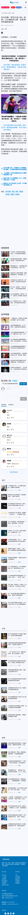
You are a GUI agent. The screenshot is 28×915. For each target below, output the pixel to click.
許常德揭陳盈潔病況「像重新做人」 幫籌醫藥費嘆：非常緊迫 (17, 780)
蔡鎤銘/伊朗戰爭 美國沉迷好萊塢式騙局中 (17, 558)
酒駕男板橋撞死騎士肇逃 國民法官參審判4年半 (17, 670)
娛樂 (19, 747)
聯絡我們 (17, 879)
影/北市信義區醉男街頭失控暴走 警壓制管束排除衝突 (17, 679)
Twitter (3, 913)
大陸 (19, 508)
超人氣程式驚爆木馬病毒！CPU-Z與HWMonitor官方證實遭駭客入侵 (17, 603)
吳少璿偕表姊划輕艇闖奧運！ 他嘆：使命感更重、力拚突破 (19, 340)
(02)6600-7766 (9, 897)
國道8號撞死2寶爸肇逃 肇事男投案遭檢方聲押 (17, 715)
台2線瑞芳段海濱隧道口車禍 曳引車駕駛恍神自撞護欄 (17, 706)
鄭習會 (13, 7)
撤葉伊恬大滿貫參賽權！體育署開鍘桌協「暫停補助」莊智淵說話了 (19, 274)
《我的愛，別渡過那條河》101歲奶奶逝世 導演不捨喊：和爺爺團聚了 (17, 798)
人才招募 (4, 877)
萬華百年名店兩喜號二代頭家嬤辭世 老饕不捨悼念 (17, 495)
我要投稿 (17, 883)
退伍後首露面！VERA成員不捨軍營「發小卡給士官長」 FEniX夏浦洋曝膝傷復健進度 (17, 789)
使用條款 (4, 879)
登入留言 (23, 383)
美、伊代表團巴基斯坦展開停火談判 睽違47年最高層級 (17, 594)
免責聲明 (4, 883)
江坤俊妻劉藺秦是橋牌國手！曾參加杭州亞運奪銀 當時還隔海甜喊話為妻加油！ (19, 347)
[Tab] (11, 404)
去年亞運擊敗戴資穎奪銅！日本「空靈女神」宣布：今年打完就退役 (19, 333)
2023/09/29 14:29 (8, 25)
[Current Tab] (4, 404)
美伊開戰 (19, 7)
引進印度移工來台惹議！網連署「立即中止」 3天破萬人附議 (17, 513)
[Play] (2, 33)
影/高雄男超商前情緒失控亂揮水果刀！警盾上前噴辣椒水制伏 (17, 661)
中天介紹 (4, 875)
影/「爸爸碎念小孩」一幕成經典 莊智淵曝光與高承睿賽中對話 (19, 302)
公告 (16, 875)
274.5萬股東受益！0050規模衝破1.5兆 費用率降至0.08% (17, 567)
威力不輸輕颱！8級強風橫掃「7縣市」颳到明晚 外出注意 (17, 522)
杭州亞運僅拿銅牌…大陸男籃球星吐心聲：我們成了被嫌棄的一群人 (19, 354)
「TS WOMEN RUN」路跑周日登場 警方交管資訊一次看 (17, 652)
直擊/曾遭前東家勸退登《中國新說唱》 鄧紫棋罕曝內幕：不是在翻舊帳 (17, 744)
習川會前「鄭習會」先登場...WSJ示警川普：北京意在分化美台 (17, 585)
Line (11, 913)
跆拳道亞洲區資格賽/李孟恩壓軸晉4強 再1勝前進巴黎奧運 (18, 361)
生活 (19, 499)
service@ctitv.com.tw (12, 904)
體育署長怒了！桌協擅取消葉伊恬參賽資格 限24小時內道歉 (19, 266)
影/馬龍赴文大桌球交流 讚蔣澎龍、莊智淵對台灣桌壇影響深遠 (19, 281)
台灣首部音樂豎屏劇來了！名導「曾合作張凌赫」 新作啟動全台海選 (17, 762)
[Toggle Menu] (25, 7)
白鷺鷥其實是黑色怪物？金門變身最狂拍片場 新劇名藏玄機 (17, 824)
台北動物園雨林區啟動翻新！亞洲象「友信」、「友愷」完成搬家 (17, 576)
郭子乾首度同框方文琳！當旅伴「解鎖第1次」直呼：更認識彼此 (17, 806)
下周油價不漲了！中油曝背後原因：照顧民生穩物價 (17, 486)
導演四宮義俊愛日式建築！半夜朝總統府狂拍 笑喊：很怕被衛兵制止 (17, 816)
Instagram (8, 913)
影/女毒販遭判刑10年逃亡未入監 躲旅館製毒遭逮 (17, 697)
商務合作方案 (5, 884)
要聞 (19, 544)
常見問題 (17, 877)
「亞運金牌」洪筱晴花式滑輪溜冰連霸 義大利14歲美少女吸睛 (19, 319)
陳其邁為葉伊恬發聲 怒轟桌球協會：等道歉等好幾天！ (19, 259)
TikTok (13, 913)
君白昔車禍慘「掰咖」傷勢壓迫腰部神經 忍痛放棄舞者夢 (17, 753)
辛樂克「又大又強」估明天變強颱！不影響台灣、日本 (17, 531)
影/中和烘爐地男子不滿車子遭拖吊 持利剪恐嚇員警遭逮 (17, 634)
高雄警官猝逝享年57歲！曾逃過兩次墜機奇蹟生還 (17, 688)
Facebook (5, 913)
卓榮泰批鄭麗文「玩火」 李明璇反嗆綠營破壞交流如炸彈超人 (17, 540)
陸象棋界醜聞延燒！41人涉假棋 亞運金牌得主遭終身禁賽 (19, 326)
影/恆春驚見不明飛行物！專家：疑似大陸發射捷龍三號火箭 (17, 504)
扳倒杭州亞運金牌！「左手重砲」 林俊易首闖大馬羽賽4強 (19, 368)
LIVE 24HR (6, 7)
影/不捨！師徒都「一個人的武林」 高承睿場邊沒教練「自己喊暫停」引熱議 (18, 288)
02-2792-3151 (11, 902)
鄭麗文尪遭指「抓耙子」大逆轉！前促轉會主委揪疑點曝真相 (17, 549)
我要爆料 (17, 881)
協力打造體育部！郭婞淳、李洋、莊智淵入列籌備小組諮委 (19, 294)
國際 (19, 598)
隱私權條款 (4, 881)
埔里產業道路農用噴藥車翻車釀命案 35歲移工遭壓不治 (17, 643)
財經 (19, 490)
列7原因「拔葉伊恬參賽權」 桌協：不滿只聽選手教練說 (19, 252)
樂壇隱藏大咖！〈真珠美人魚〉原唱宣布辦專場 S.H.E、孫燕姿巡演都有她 (17, 771)
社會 (19, 638)
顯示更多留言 (14, 472)
